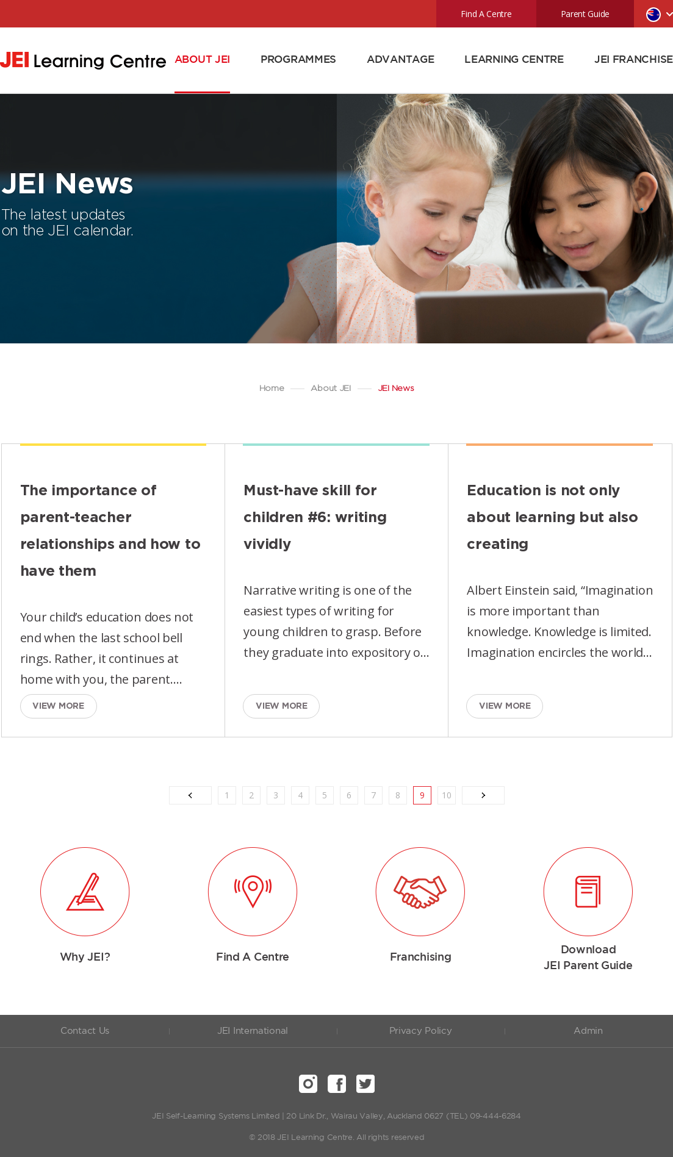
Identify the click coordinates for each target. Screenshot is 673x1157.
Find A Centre (486, 14)
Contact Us (84, 1031)
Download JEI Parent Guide (588, 958)
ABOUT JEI (202, 60)
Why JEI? (85, 957)
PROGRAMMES (298, 60)
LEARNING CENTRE (514, 60)
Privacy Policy (420, 1031)
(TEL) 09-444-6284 (483, 1116)
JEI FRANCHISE (633, 60)
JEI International (252, 1031)
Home (271, 388)
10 (447, 795)
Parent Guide (585, 14)
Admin (588, 1031)
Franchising (421, 957)
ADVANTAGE (400, 60)
